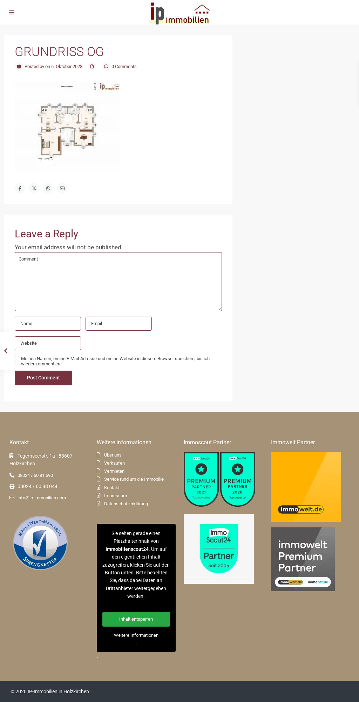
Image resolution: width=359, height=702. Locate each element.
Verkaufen (114, 463)
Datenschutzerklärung (126, 503)
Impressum (115, 495)
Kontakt (112, 487)
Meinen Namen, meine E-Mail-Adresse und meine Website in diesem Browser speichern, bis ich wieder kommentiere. (115, 361)
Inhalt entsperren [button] (136, 619)
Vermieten (114, 471)
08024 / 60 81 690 (35, 475)
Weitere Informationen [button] (136, 635)
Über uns (113, 455)
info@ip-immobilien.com (42, 497)
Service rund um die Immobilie (134, 479)
